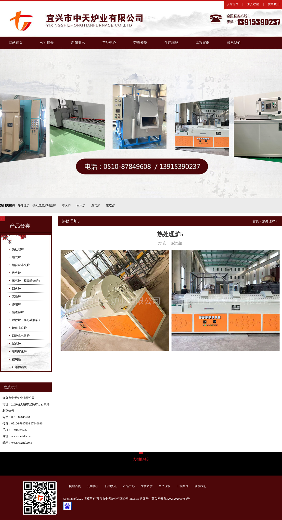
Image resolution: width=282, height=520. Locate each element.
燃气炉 (95, 205)
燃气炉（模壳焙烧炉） (26, 280)
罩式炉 (16, 343)
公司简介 (47, 42)
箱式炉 (16, 257)
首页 (256, 221)
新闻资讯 (78, 42)
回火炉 (81, 205)
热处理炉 (23, 205)
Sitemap (134, 498)
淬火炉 (66, 205)
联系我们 (274, 4)
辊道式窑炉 (19, 328)
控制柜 (16, 359)
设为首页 (232, 4)
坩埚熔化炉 (19, 351)
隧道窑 (110, 205)
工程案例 (202, 42)
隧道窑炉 (18, 312)
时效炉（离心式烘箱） (26, 320)
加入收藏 (253, 4)
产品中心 (109, 42)
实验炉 (16, 296)
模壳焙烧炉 (39, 205)
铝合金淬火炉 (21, 265)
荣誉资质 (140, 42)
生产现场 (171, 42)
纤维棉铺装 (19, 367)
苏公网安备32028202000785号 (171, 498)
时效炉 (51, 205)
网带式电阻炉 (21, 335)
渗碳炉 (16, 304)
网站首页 (16, 42)
